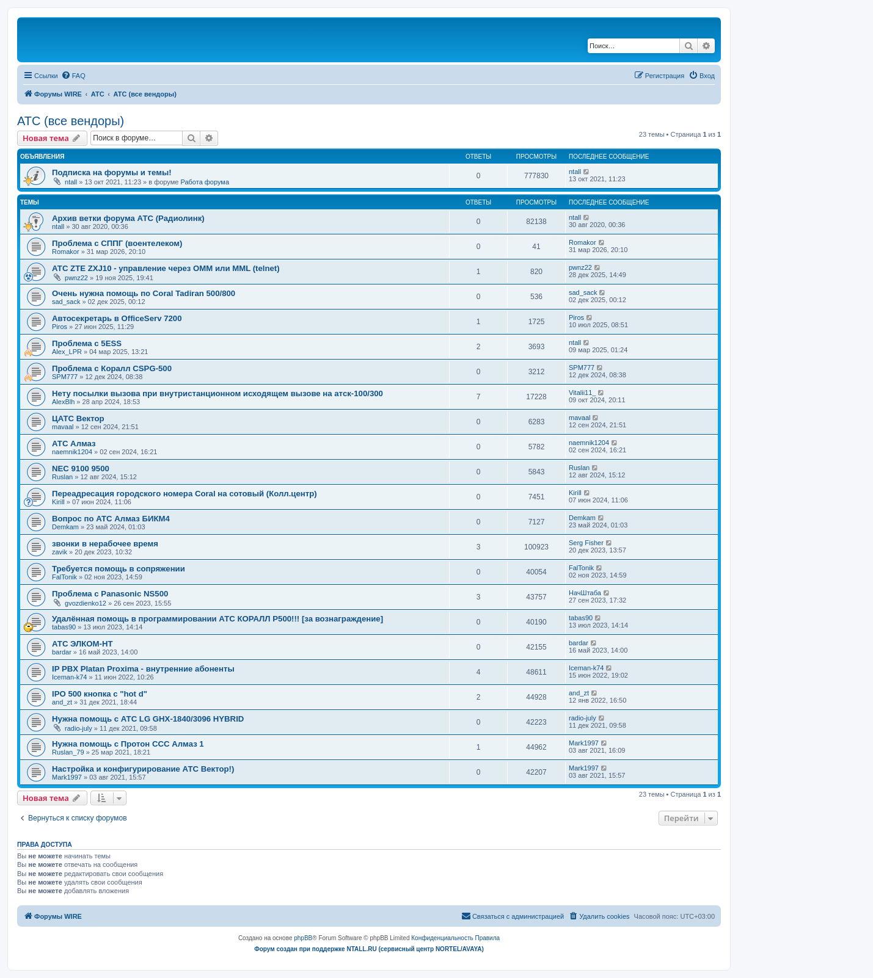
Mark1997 (584, 743)
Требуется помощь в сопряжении (118, 568)
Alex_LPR (67, 351)
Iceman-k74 (69, 677)
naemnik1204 (72, 451)
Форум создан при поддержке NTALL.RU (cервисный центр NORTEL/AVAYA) (369, 949)
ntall (71, 182)
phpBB (303, 938)
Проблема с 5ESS (87, 343)
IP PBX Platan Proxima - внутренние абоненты (143, 668)
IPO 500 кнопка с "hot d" (99, 693)
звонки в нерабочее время (105, 543)
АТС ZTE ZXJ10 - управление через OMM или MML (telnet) (166, 268)
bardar (61, 652)
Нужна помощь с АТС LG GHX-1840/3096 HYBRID (148, 718)
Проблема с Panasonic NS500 (110, 593)
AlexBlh (63, 401)
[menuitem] (73, 75)
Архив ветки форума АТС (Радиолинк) (128, 218)
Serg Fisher (586, 542)
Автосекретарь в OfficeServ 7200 (116, 318)
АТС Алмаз (74, 443)
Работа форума (204, 182)
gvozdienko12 (85, 603)
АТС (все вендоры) (70, 121)
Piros (59, 326)
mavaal (62, 426)
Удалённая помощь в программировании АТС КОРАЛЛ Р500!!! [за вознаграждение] (217, 618)
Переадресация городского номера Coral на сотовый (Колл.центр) (184, 493)
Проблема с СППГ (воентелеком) (117, 243)
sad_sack (66, 301)
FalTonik (64, 577)
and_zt (62, 702)
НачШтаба (585, 592)
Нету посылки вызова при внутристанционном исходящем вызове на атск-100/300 (217, 393)
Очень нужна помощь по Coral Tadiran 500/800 (143, 293)
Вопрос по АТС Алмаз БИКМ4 (111, 518)
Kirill (58, 501)
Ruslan (62, 476)
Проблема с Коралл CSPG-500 (112, 368)
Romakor (65, 251)
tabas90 (64, 627)
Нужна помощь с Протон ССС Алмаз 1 (128, 743)
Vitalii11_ (582, 392)
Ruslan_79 (68, 752)
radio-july (78, 728)
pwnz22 (76, 277)
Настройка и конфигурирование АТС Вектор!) (143, 768)
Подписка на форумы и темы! (112, 172)
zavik (59, 552)
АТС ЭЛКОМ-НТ (82, 643)
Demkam (65, 527)
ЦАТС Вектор (78, 418)
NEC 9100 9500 (80, 468)
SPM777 (65, 376)
